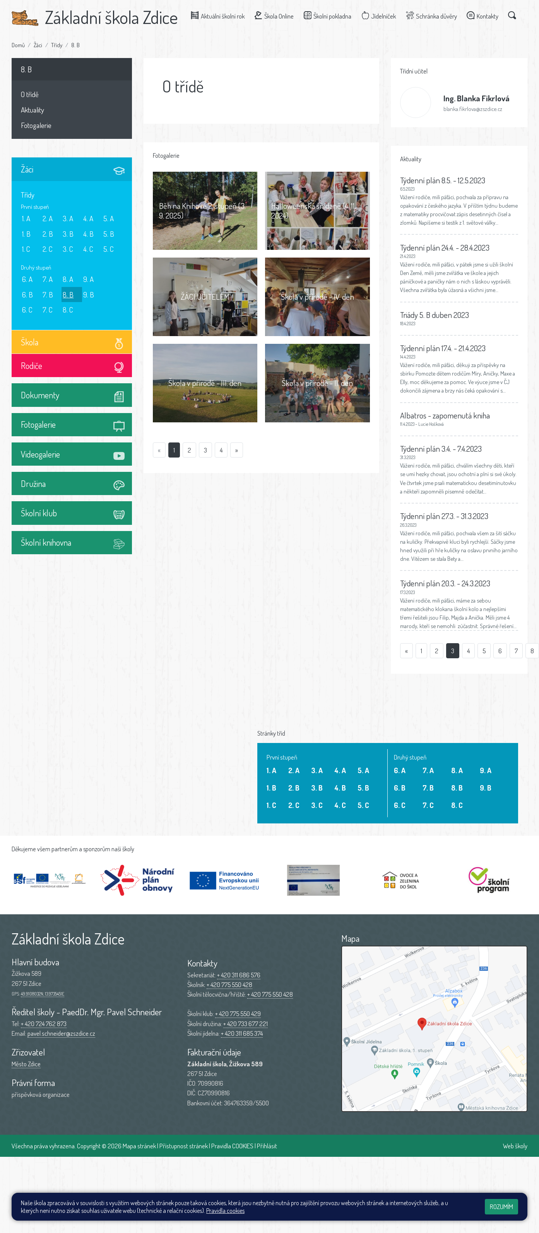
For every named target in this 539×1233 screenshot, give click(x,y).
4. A (88, 218)
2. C (48, 248)
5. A (108, 218)
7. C (48, 309)
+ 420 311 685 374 (242, 1033)
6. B (27, 294)
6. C (27, 309)
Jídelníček (380, 15)
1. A (26, 218)
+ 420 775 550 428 (229, 984)
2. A (48, 218)
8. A (68, 279)
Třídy (56, 44)
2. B (48, 233)
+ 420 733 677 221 (245, 1024)
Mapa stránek (139, 1146)
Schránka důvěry (433, 15)
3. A (68, 218)
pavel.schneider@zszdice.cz (61, 1033)
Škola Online (276, 15)
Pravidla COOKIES (232, 1146)
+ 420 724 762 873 (44, 1024)
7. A (48, 279)
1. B (26, 233)
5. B (108, 233)
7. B (48, 294)
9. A (88, 279)
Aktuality (32, 109)
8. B (75, 44)
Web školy (515, 1146)
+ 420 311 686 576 (238, 975)
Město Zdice (26, 1064)
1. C (26, 248)
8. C (68, 309)
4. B (88, 233)
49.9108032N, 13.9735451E (42, 994)
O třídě (30, 94)
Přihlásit (267, 1146)
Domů (18, 44)
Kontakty (484, 15)
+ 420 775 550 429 (238, 1013)
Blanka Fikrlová (476, 98)
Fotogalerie (36, 125)
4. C (88, 248)
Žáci (38, 44)
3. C (68, 248)
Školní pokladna (329, 15)
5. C (108, 248)
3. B (68, 233)
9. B (88, 294)
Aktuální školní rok (220, 15)
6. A (27, 279)
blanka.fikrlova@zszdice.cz (472, 108)
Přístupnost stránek (183, 1146)
